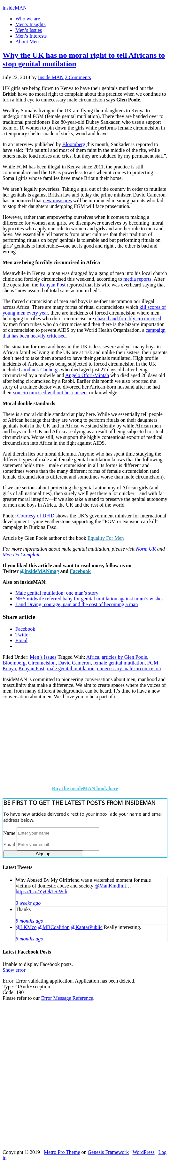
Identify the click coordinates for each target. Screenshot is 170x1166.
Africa (92, 657)
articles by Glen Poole (124, 657)
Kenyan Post (53, 284)
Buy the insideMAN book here (85, 788)
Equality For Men (106, 538)
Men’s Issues (43, 657)
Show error (14, 970)
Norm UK (146, 549)
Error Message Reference (67, 998)
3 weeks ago (28, 903)
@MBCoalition (53, 927)
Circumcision (42, 662)
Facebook (80, 571)
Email (9, 844)
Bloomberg (74, 144)
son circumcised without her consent (50, 392)
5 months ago (29, 921)
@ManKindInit (110, 885)
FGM (152, 662)
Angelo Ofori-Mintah (87, 375)
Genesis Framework (108, 1152)
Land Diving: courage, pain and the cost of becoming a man (76, 604)
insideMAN (15, 8)
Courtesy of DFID (35, 515)
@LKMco (26, 927)
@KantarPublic (87, 927)
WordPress (144, 1152)
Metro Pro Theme (62, 1152)
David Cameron (74, 662)
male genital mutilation (70, 668)
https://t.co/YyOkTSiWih (41, 891)
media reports (137, 279)
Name (9, 833)
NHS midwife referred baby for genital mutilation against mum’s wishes (89, 598)
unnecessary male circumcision (129, 668)
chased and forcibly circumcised (128, 318)
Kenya (9, 668)
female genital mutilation (119, 662)
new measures (57, 200)
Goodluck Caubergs (39, 369)
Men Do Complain (22, 554)
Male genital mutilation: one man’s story (56, 593)
